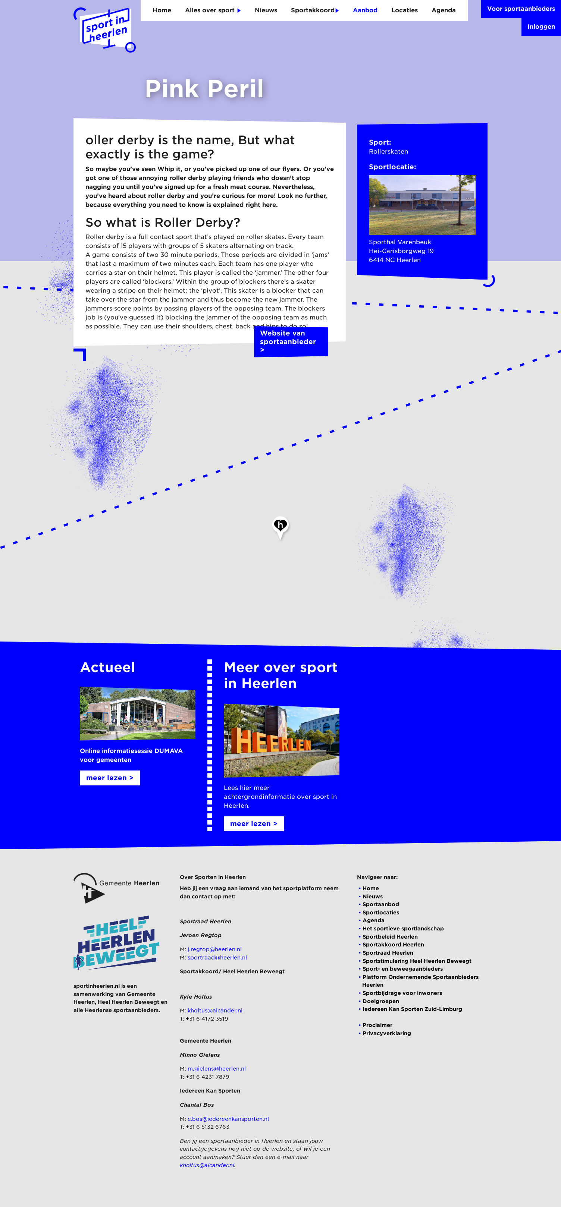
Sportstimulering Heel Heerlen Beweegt (417, 961)
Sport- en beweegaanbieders (403, 968)
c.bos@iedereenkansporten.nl (228, 1119)
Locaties (404, 10)
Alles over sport (213, 10)
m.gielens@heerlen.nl (217, 1068)
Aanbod (365, 10)
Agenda (444, 10)
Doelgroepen (381, 1001)
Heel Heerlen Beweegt (128, 1002)
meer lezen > (110, 778)
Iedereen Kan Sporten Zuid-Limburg (412, 1009)
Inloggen (541, 26)
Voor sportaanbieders (521, 8)
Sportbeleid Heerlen (390, 936)
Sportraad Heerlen (388, 952)
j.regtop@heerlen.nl (215, 949)
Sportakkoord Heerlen (393, 944)
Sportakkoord (315, 10)
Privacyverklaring (387, 1033)
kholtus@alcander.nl (215, 1010)
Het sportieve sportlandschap (403, 928)
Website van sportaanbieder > (291, 341)
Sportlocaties (381, 912)
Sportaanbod (381, 904)
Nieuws (266, 10)
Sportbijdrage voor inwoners (402, 993)
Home (162, 10)
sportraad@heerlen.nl (217, 957)
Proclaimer (377, 1025)
